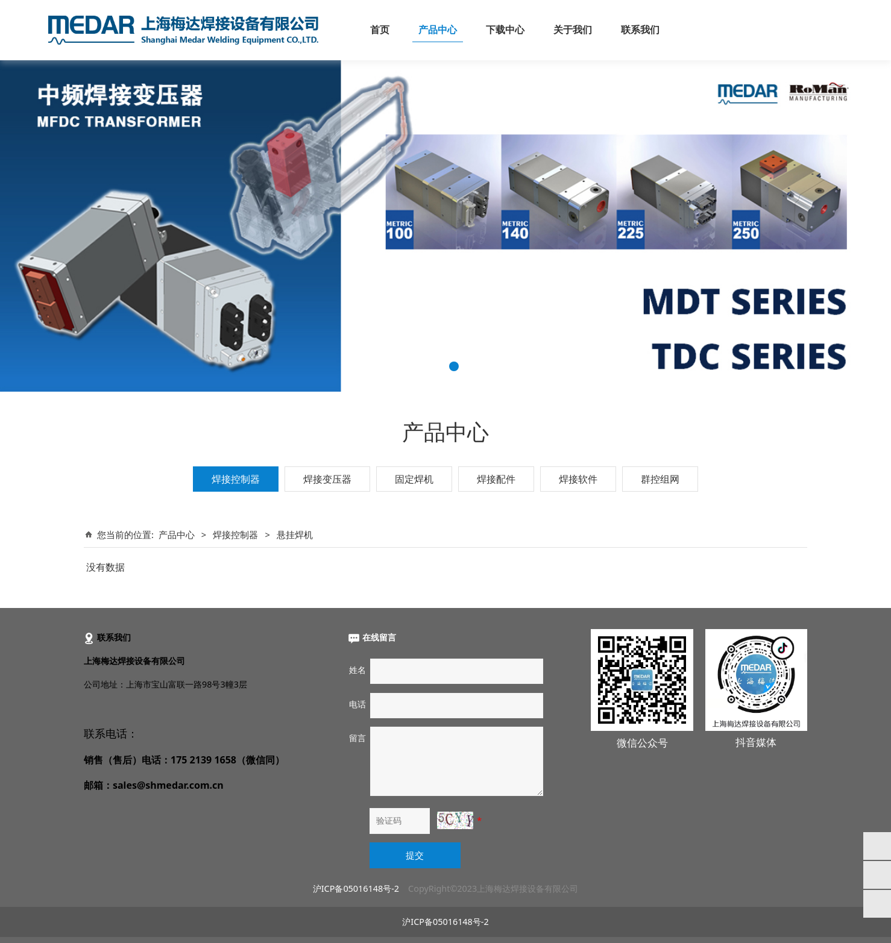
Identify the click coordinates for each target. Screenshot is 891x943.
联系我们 (640, 30)
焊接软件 (578, 479)
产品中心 (437, 30)
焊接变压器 (327, 479)
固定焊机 (414, 479)
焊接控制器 (236, 479)
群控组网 (660, 479)
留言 (357, 738)
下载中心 (505, 30)
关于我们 (572, 30)
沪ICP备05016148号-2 (356, 888)
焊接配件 (496, 479)
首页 (379, 30)
